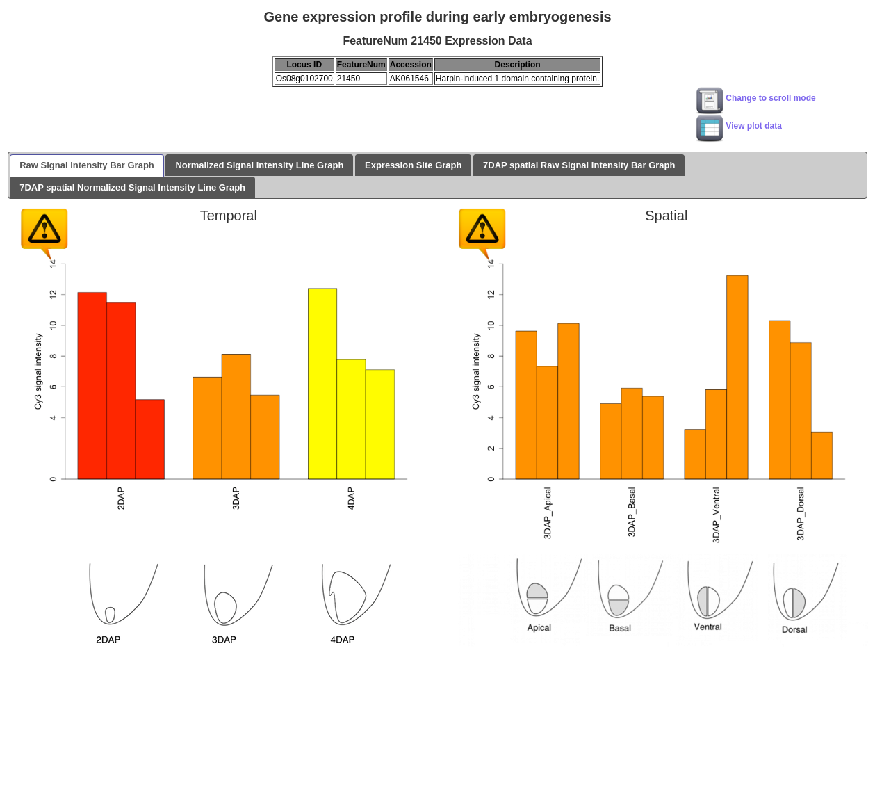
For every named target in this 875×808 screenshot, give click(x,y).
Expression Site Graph (413, 165)
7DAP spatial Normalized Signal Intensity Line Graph (132, 187)
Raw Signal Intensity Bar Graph (86, 165)
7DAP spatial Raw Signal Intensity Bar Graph (579, 165)
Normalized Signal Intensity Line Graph (259, 165)
